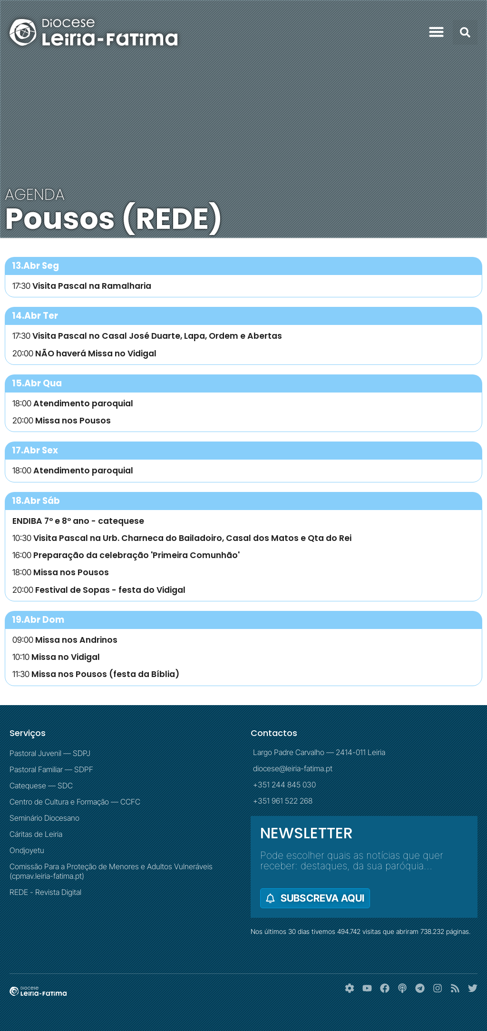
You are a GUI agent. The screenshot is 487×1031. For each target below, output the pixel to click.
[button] (436, 32)
